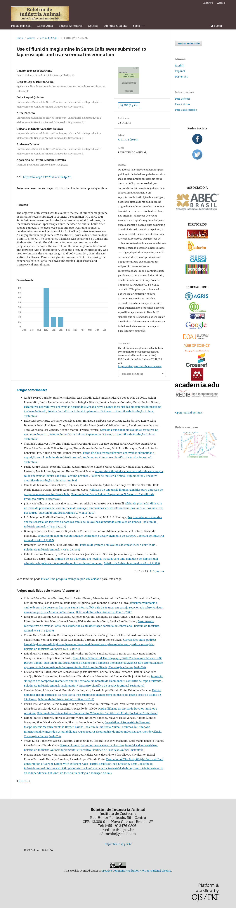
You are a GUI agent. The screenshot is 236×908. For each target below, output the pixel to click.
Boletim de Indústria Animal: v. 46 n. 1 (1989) (132, 563)
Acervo (31, 38)
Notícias (93, 25)
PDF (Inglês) (130, 105)
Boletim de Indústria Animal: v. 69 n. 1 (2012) (66, 699)
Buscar (216, 25)
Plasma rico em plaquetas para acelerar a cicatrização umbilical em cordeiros (109, 745)
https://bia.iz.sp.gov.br (118, 844)
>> (29, 781)
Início (20, 38)
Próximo (155, 571)
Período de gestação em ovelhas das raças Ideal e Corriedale (118, 545)
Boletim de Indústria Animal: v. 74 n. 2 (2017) (67, 512)
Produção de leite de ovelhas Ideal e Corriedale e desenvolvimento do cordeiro (87, 535)
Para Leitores (182, 98)
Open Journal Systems (188, 412)
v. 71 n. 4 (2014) (48, 38)
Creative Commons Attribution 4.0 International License (136, 870)
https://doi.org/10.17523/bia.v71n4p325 (47, 177)
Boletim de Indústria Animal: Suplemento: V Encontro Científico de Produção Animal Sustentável (84, 685)
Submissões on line (115, 25)
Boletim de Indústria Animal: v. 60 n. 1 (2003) (104, 612)
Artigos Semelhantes (32, 390)
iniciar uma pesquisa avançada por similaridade (71, 579)
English (179, 65)
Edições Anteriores (70, 25)
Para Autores (182, 104)
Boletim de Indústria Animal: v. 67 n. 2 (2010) (52, 649)
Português (181, 76)
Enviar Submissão (189, 43)
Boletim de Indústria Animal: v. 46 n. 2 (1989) (52, 549)
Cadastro (208, 2)
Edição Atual (45, 25)
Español (180, 71)
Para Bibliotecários (186, 109)
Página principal (21, 25)
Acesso (221, 2)
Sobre (137, 25)
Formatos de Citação (132, 373)
